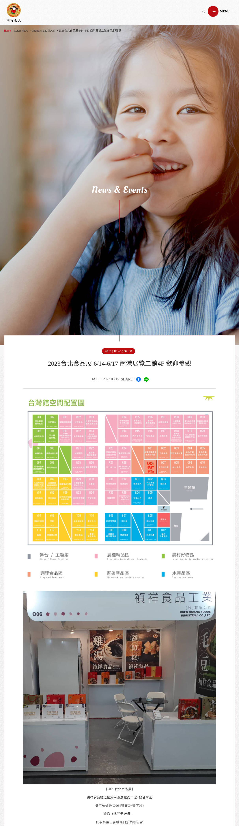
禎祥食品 (13, 12)
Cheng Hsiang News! (43, 30)
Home (7, 30)
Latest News (21, 30)
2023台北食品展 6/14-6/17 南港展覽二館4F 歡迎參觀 (90, 30)
